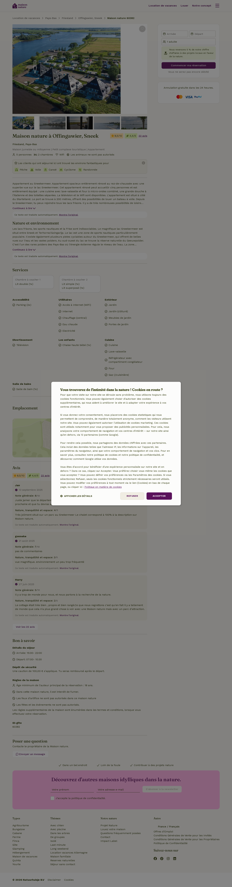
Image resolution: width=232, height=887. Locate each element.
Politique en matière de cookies (103, 487)
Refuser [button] (132, 496)
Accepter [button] (159, 496)
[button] (76, 496)
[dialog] (116, 443)
